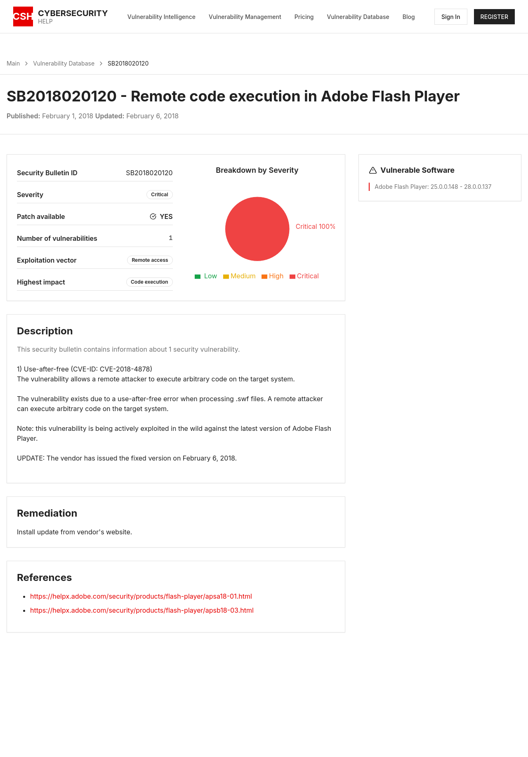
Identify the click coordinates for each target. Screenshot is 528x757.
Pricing (304, 16)
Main (13, 63)
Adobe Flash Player (401, 186)
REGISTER (494, 16)
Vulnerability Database (358, 16)
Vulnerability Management (245, 16)
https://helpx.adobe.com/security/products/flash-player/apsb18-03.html (142, 610)
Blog (409, 16)
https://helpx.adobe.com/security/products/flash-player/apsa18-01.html (141, 596)
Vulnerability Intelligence (161, 16)
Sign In (450, 16)
